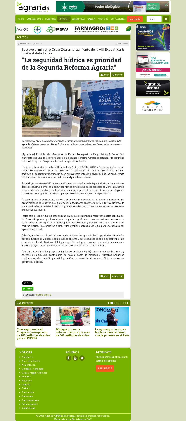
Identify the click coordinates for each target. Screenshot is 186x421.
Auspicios (103, 19)
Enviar (105, 74)
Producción (28, 392)
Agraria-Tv (27, 356)
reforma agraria (42, 294)
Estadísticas (78, 19)
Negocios (27, 380)
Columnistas (28, 407)
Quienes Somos (35, 19)
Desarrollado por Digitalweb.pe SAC (73, 419)
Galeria (91, 19)
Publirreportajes (30, 400)
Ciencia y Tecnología (32, 368)
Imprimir (117, 74)
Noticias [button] (63, 19)
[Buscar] (154, 19)
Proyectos (27, 396)
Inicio (21, 18)
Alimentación (29, 364)
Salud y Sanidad (30, 404)
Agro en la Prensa (31, 360)
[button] (111, 303)
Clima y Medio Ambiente (34, 372)
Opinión (26, 384)
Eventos (26, 376)
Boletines (50, 19)
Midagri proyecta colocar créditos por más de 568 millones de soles (73, 332)
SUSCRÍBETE (105, 368)
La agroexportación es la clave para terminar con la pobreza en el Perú (112, 332)
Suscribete (135, 19)
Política (22, 37)
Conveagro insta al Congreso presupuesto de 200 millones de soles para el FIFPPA (33, 333)
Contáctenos (118, 19)
